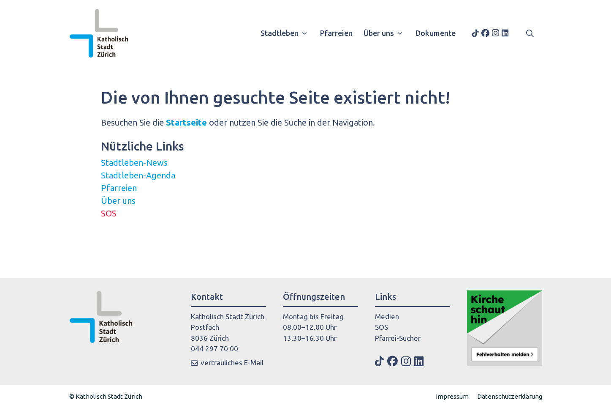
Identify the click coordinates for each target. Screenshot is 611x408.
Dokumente (435, 33)
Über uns (386, 33)
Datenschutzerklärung (509, 396)
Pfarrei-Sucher (398, 338)
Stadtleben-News (134, 162)
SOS (109, 213)
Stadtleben (287, 33)
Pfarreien (336, 33)
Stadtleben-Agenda (138, 175)
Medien (387, 316)
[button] (530, 33)
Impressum (452, 396)
